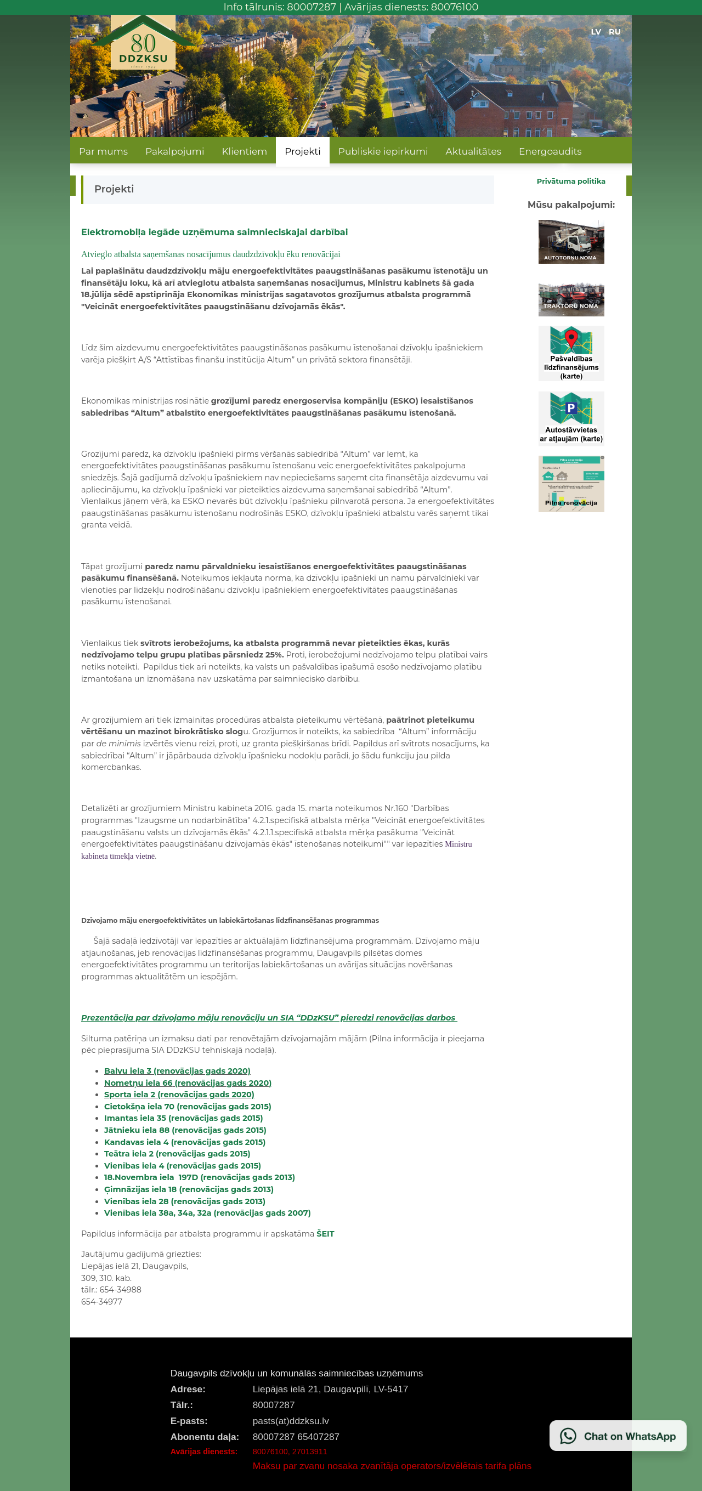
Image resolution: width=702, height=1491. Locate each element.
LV (596, 32)
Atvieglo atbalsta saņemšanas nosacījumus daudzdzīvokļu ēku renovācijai (211, 254)
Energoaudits (550, 151)
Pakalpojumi (174, 151)
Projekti (303, 151)
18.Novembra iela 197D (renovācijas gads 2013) (199, 1177)
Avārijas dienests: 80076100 (411, 7)
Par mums (103, 151)
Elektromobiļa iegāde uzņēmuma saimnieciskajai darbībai (214, 232)
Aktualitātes (473, 151)
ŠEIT (325, 1234)
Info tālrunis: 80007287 (280, 7)
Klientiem (244, 151)
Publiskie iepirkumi (383, 151)
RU (615, 32)
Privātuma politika (571, 181)
